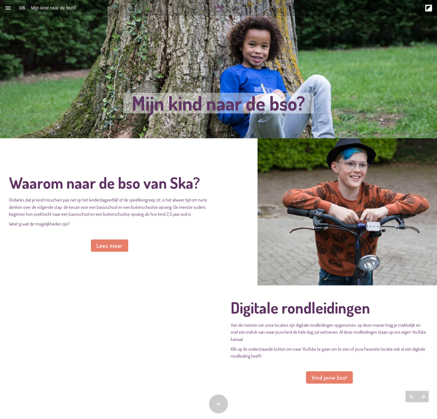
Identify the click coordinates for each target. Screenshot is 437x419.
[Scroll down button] (218, 403)
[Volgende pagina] (423, 396)
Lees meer (109, 245)
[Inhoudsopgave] (8, 8)
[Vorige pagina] (411, 396)
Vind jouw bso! (329, 377)
